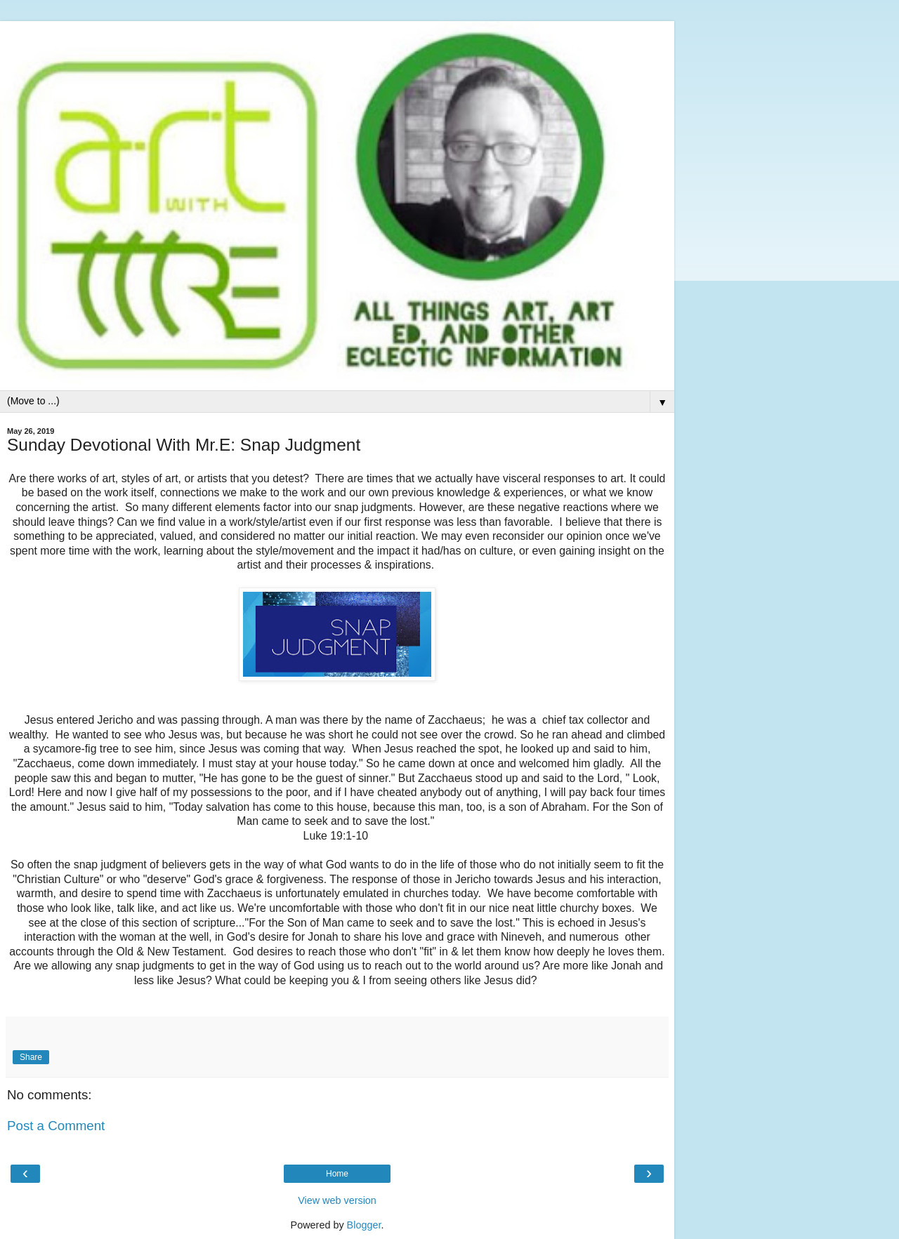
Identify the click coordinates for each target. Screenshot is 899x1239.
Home (337, 1174)
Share (31, 1057)
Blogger (364, 1225)
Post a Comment (56, 1125)
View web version (337, 1200)
